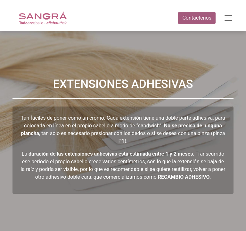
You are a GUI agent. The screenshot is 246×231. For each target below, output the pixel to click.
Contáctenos (196, 18)
